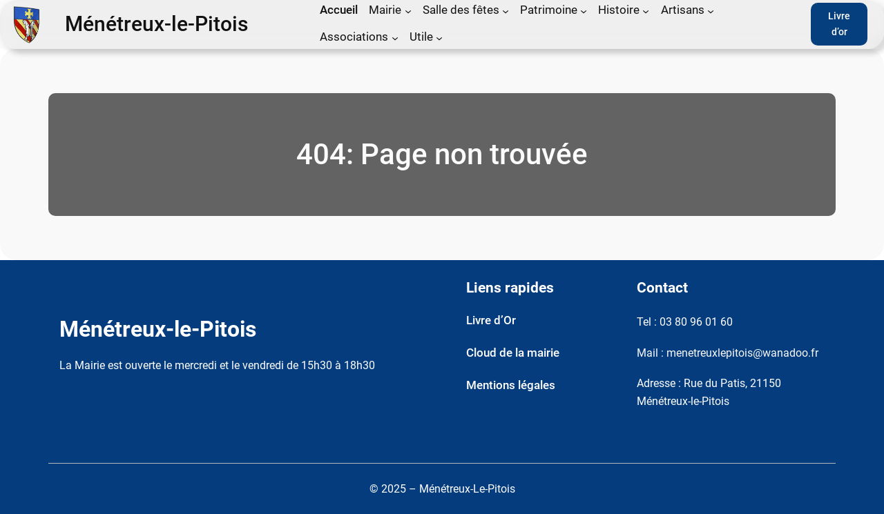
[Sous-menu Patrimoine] (583, 11)
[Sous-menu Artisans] (710, 11)
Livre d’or (839, 24)
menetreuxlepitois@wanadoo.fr (742, 352)
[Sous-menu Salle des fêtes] (505, 11)
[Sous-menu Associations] (395, 37)
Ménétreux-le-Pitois (156, 24)
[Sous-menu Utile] (439, 37)
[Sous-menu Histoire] (645, 11)
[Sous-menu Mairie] (408, 11)
